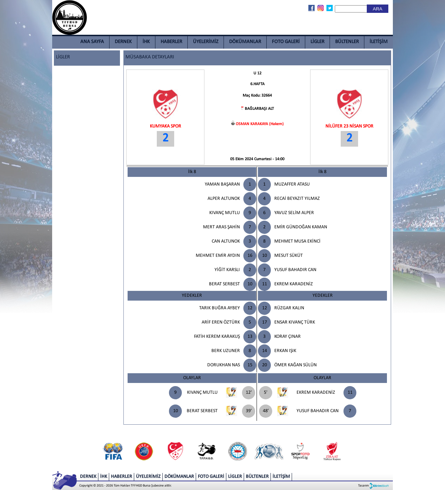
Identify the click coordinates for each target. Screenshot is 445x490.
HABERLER (171, 41)
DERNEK (123, 41)
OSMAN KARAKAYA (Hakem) (260, 124)
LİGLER (317, 41)
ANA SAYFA (92, 41)
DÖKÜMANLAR (245, 41)
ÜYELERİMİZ (205, 41)
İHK (146, 41)
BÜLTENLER (347, 41)
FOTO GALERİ (286, 41)
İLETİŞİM (379, 41)
